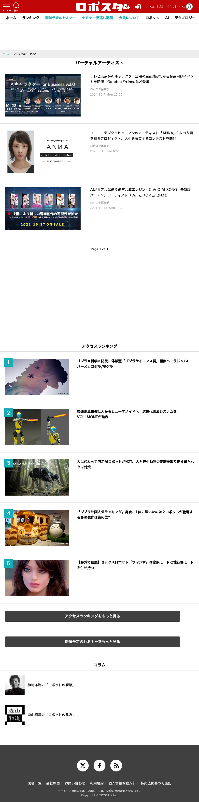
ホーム (11, 18)
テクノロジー (185, 18)
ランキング (30, 18)
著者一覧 (35, 783)
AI (167, 18)
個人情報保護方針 (122, 783)
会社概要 (53, 783)
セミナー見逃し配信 (97, 18)
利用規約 (97, 783)
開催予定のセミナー (60, 18)
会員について (129, 18)
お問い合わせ (75, 783)
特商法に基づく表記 (156, 783)
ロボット (152, 18)
